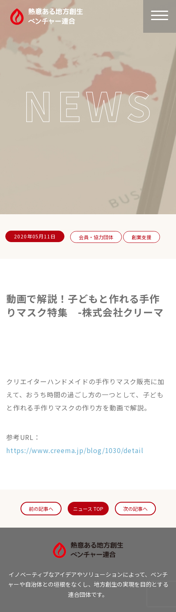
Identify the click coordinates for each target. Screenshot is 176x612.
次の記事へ (135, 508)
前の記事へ (41, 508)
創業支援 (141, 236)
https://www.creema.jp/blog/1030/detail (74, 450)
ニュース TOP (88, 508)
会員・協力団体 (96, 236)
